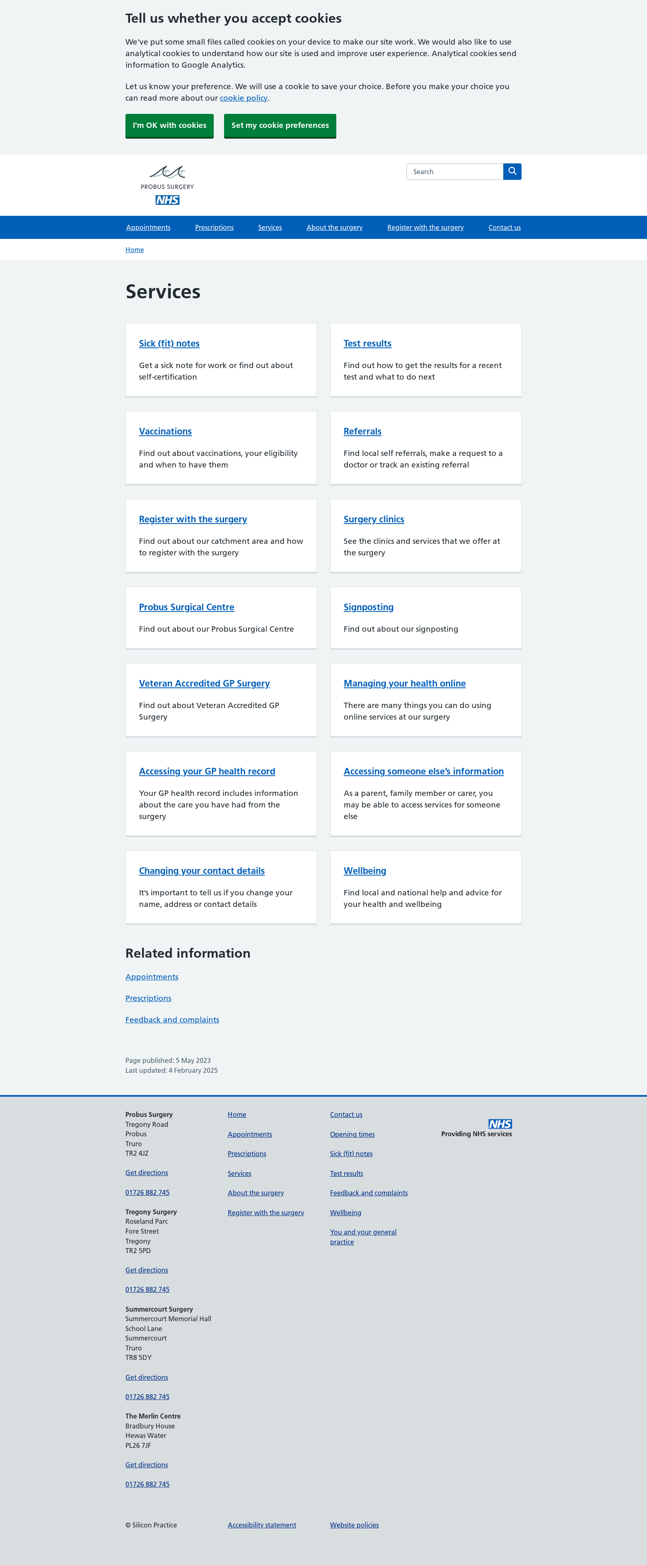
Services (270, 227)
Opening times (352, 1134)
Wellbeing (365, 870)
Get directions (146, 1172)
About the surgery (335, 227)
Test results (368, 343)
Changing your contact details (202, 870)
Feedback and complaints (172, 1019)
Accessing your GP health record (207, 771)
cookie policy (244, 98)
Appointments (148, 227)
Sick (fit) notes (169, 343)
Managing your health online (405, 683)
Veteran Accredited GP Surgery (204, 683)
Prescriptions (214, 227)
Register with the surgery (425, 227)
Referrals (363, 431)
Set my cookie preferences (280, 125)
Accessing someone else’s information (424, 771)
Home (134, 249)
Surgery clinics (374, 519)
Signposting (369, 607)
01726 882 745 (147, 1192)
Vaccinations (165, 431)
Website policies (354, 1525)
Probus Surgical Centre (186, 607)
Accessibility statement (262, 1525)
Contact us (505, 227)
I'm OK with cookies (169, 125)
